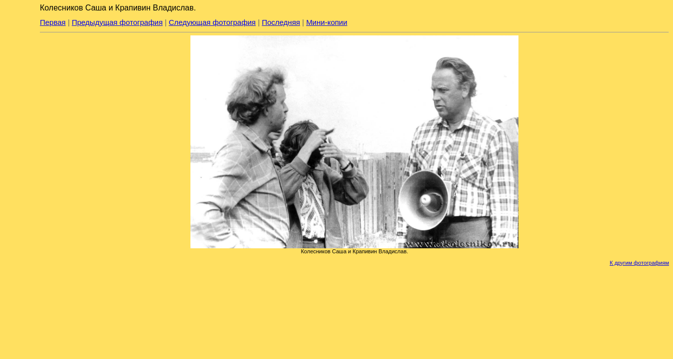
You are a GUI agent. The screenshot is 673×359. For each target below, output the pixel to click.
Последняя (281, 22)
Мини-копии (326, 22)
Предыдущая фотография (117, 22)
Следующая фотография (212, 22)
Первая (53, 22)
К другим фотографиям (639, 263)
